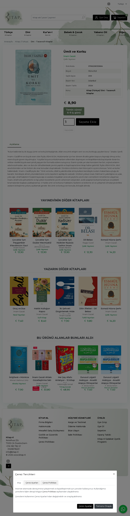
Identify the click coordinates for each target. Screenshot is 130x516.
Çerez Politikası (49, 492)
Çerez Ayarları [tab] (32, 483)
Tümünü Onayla (103, 506)
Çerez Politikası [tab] (49, 483)
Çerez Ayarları (85, 506)
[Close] (114, 474)
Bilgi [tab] (19, 483)
